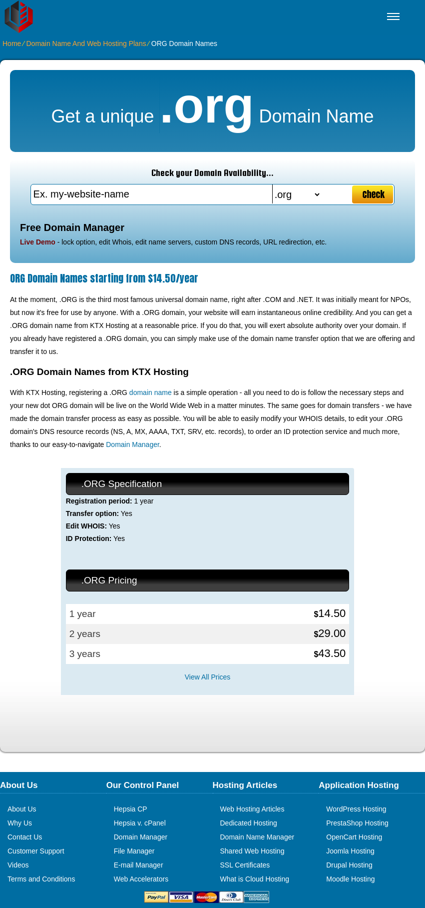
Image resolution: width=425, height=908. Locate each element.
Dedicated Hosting (248, 823)
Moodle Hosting (350, 879)
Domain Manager (132, 444)
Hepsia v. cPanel (140, 823)
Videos (18, 865)
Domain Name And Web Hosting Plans (86, 44)
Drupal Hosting (349, 865)
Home (11, 44)
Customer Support (35, 851)
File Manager (134, 851)
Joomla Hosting (350, 851)
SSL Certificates (245, 865)
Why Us (19, 823)
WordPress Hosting (356, 809)
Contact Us (24, 837)
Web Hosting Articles (252, 809)
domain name (150, 392)
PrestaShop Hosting (357, 823)
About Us (21, 809)
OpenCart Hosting (354, 837)
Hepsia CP (130, 809)
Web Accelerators (141, 879)
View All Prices (208, 677)
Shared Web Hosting (252, 851)
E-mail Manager (138, 865)
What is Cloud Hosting (255, 879)
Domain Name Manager (257, 837)
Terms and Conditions (41, 879)
